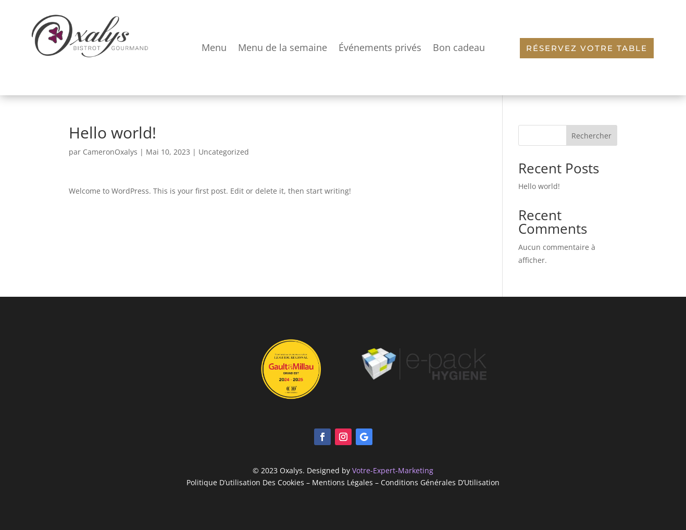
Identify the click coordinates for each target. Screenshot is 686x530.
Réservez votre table (586, 48)
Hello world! (539, 186)
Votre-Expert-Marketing (392, 470)
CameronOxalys (110, 152)
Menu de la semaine (282, 47)
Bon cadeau (459, 47)
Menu (214, 47)
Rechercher (591, 136)
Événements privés (380, 47)
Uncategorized (223, 152)
